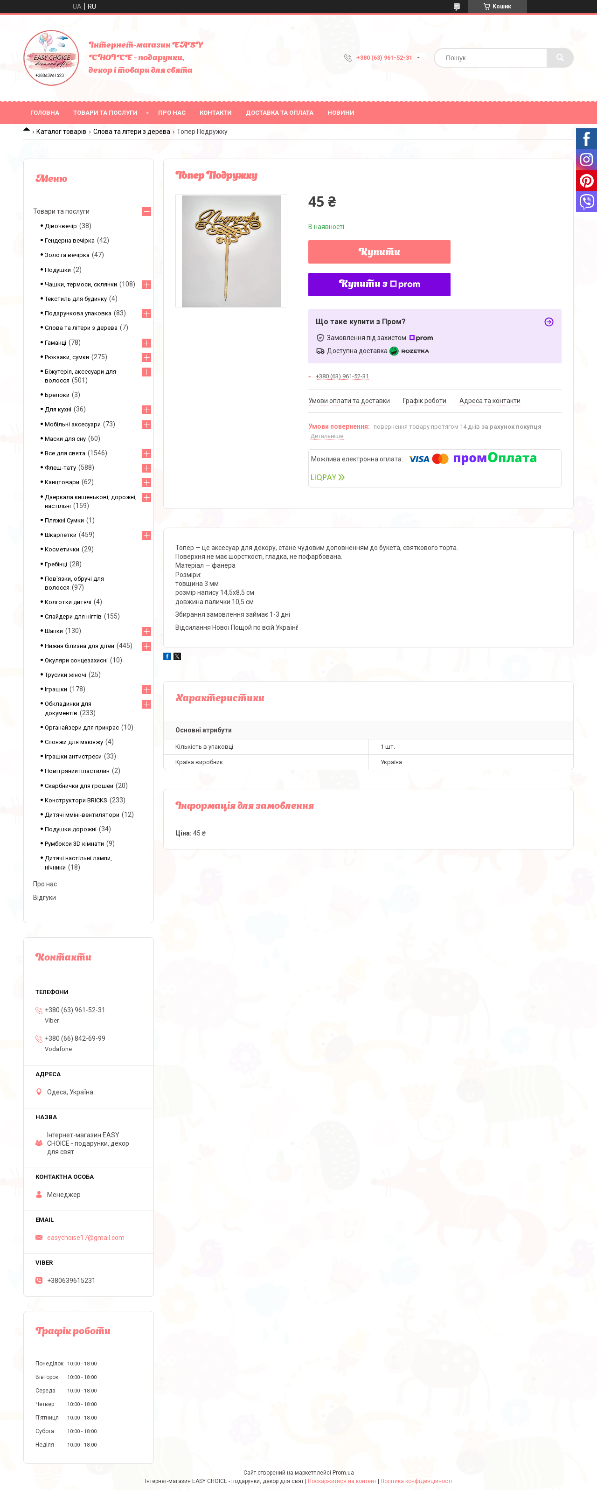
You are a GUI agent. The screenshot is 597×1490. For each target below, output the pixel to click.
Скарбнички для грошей (79, 785)
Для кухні (58, 409)
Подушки (58, 269)
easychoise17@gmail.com (86, 1237)
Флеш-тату (60, 467)
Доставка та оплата (279, 112)
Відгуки (44, 897)
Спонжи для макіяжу (74, 741)
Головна (44, 112)
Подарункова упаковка (78, 313)
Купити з (379, 284)
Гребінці (56, 564)
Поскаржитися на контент (342, 1481)
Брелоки (57, 394)
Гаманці (55, 342)
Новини (340, 112)
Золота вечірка (67, 254)
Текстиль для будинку (76, 298)
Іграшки (56, 689)
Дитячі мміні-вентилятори (82, 814)
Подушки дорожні (71, 829)
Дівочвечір (61, 226)
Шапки (54, 630)
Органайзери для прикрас (82, 727)
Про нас (172, 112)
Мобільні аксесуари (73, 424)
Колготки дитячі (68, 602)
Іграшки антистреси (73, 756)
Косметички (62, 549)
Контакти (216, 112)
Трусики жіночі (65, 674)
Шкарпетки (60, 534)
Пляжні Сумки (64, 520)
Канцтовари (62, 482)
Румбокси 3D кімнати (74, 843)
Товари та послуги (105, 112)
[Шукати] (560, 58)
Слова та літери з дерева (131, 131)
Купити (379, 253)
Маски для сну (65, 438)
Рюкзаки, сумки (67, 357)
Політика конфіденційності (416, 1481)
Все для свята (65, 453)
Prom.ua (343, 1472)
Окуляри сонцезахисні (76, 660)
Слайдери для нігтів (73, 616)
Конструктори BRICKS (76, 800)
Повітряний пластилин (77, 770)
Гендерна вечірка (70, 240)
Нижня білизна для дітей (79, 645)
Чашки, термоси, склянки (81, 284)
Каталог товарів (61, 131)
